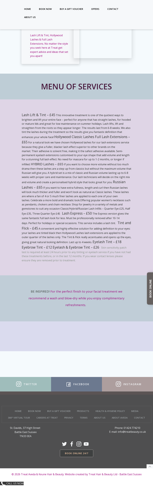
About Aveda (120, 417)
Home (27, 8)
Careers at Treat (47, 417)
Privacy (68, 417)
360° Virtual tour (19, 417)
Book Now (45, 8)
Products (83, 411)
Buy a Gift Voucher (71, 8)
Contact (112, 8)
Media (134, 411)
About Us (30, 17)
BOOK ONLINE (150, 289)
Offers (95, 8)
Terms (83, 417)
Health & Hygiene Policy (110, 411)
